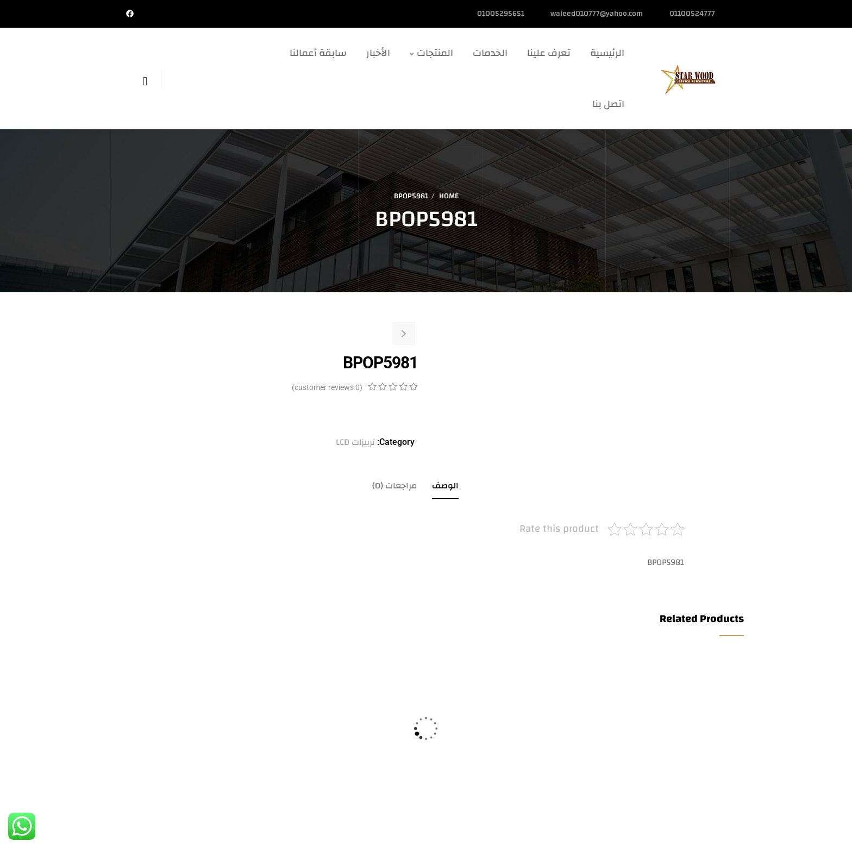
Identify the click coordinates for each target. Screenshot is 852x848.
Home (449, 196)
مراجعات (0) (394, 486)
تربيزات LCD (355, 442)
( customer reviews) (327, 387)
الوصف (445, 486)
